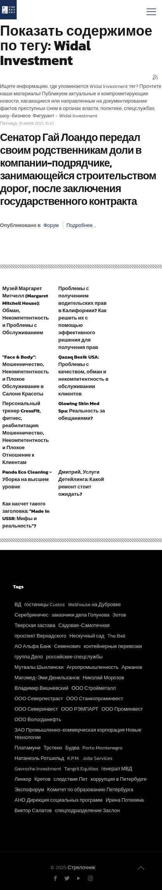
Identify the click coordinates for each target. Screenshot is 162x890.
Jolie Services (97, 758)
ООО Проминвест (122, 709)
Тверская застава (35, 625)
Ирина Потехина (124, 800)
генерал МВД (117, 768)
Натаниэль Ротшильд (39, 758)
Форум (51, 225)
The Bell (116, 635)
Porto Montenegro (102, 747)
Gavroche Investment (38, 768)
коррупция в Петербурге (118, 779)
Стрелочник (81, 867)
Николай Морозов (103, 677)
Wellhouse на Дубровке (94, 604)
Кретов (42, 779)
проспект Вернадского (40, 635)
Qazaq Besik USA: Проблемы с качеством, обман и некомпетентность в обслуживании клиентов (84, 375)
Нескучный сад (86, 635)
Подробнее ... (81, 225)
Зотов (119, 615)
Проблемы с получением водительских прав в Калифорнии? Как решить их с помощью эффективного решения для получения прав (83, 318)
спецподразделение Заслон (87, 810)
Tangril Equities (81, 768)
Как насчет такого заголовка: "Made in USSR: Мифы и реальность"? (26, 514)
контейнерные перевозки (113, 646)
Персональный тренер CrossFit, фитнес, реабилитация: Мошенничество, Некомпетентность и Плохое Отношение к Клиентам (25, 433)
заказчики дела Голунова (81, 615)
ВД (18, 604)
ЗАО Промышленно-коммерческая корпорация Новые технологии (78, 733)
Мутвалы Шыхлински (39, 667)
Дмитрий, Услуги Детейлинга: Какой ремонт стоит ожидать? (81, 483)
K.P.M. (73, 758)
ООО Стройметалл (94, 688)
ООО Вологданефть (38, 719)
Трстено (52, 747)
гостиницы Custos (44, 604)
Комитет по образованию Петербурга (90, 789)
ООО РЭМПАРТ (79, 709)
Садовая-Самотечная (84, 625)
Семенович (67, 646)
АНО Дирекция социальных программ (59, 800)
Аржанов (132, 667)
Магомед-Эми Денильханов (47, 677)
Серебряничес (31, 615)
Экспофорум (29, 789)
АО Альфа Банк (33, 646)
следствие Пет (70, 779)
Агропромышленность (93, 667)
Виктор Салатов (33, 810)
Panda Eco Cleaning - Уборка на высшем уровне (27, 479)
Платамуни (28, 747)
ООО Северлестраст (39, 698)
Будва (72, 747)
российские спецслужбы (74, 656)
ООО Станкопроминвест (94, 698)
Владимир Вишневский (42, 688)
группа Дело (29, 656)
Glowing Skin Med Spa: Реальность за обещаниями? (82, 411)
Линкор (23, 779)
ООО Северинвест (36, 709)
